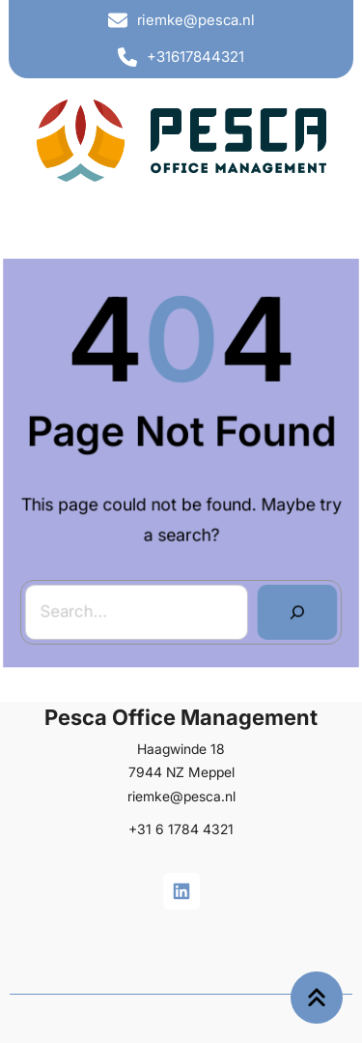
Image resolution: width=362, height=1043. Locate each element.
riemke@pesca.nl (196, 20)
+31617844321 (195, 56)
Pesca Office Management (181, 719)
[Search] (296, 610)
